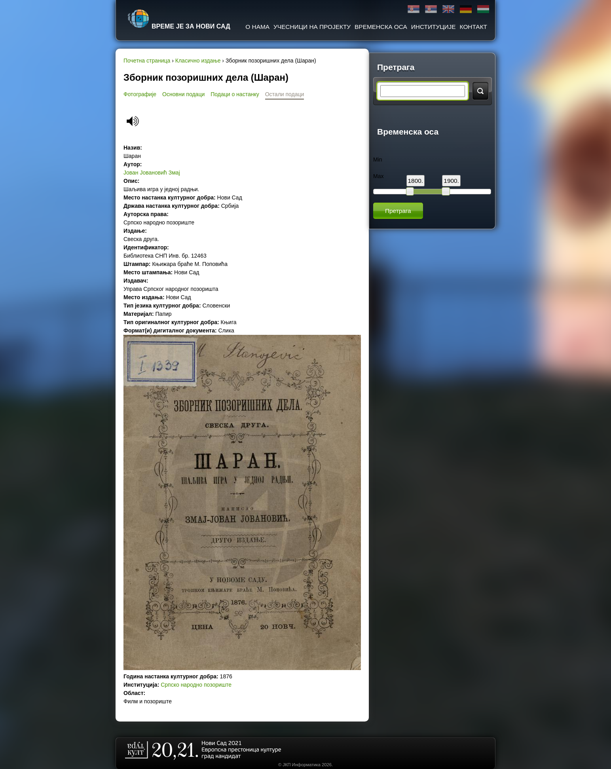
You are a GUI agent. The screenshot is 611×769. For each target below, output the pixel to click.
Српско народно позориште (196, 685)
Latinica (431, 9)
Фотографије (139, 94)
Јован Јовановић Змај (151, 172)
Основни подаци (183, 94)
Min (377, 159)
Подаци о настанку (235, 94)
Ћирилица (413, 9)
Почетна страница (146, 60)
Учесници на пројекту (312, 26)
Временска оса (381, 26)
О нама (257, 26)
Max (378, 176)
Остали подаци (284, 94)
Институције (433, 26)
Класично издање (198, 60)
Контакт (473, 26)
